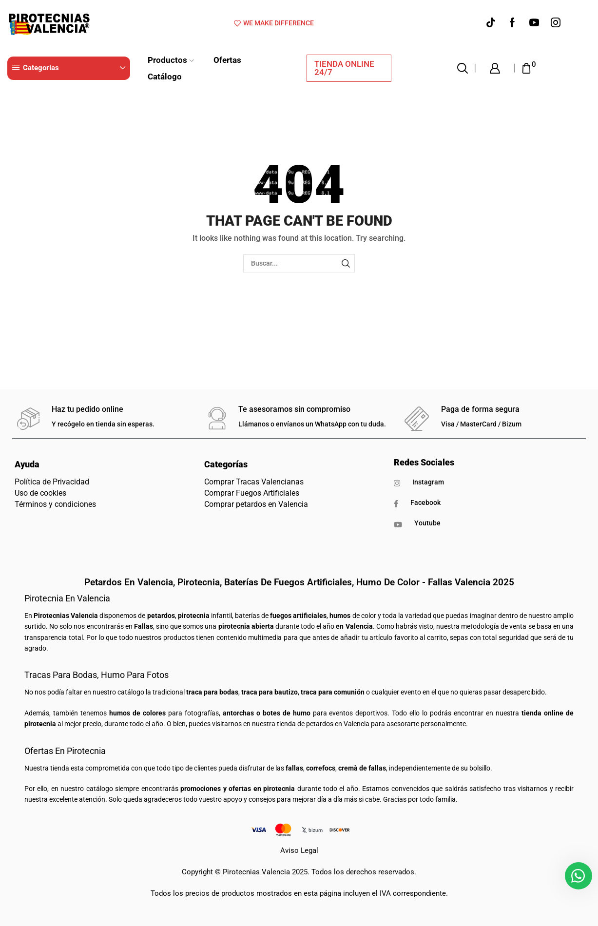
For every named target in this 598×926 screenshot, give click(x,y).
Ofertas (227, 60)
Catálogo (165, 76)
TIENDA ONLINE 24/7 (344, 68)
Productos (171, 60)
